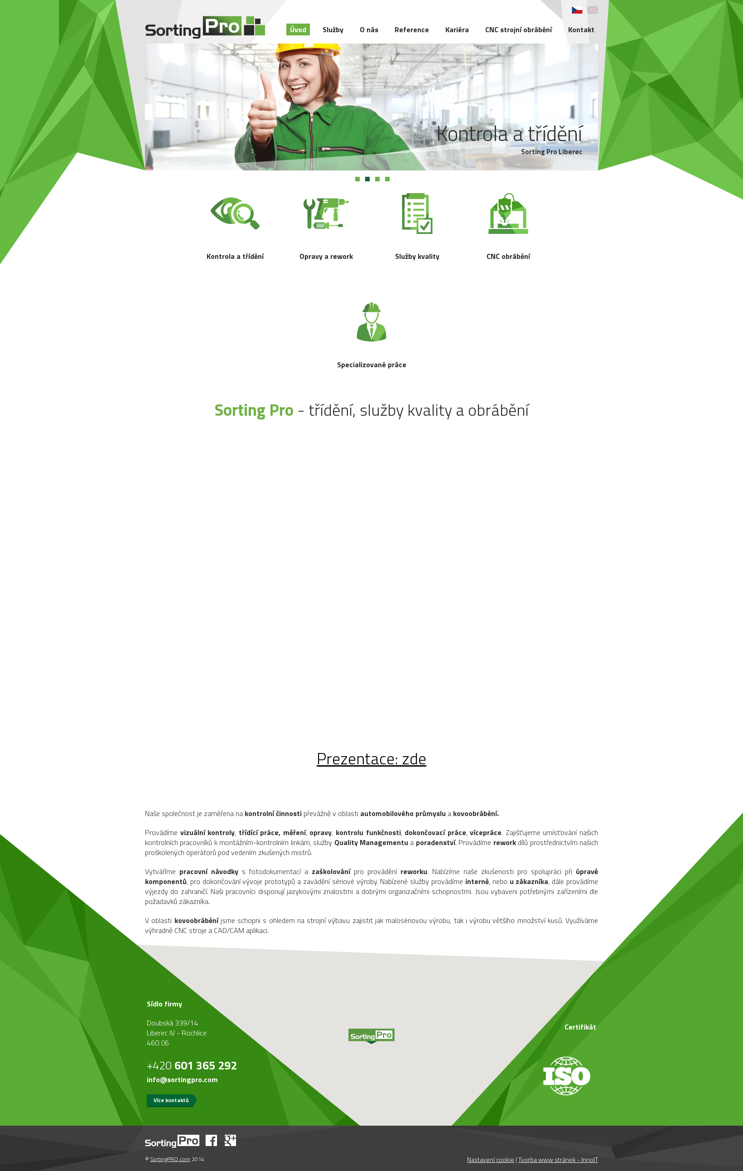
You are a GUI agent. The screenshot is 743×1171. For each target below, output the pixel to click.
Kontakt (581, 29)
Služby (333, 29)
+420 (192, 1065)
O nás (369, 29)
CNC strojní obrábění (518, 29)
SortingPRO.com (170, 1159)
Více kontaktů (171, 1100)
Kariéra (457, 29)
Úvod (298, 29)
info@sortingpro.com (182, 1079)
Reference (412, 29)
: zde (371, 758)
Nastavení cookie (490, 1159)
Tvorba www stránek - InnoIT (558, 1159)
